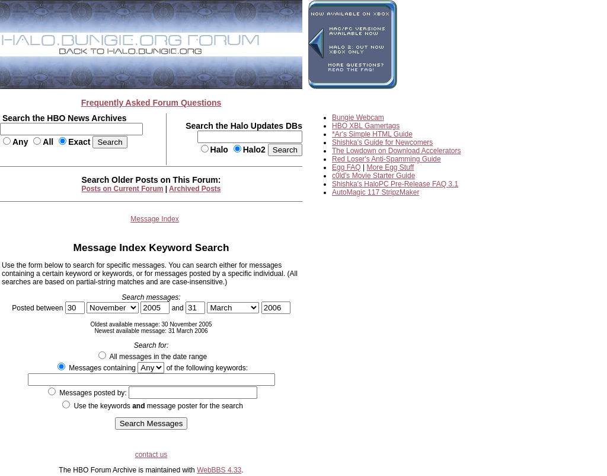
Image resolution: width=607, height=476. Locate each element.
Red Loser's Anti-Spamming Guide (386, 159)
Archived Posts (195, 189)
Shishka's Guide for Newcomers (382, 142)
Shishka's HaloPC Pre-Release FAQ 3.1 (395, 184)
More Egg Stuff (390, 167)
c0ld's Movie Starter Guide (373, 176)
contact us (151, 454)
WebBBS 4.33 (219, 470)
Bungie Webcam (358, 117)
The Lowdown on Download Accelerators (396, 151)
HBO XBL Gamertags (366, 126)
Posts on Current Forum (123, 189)
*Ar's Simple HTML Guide (372, 134)
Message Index (154, 219)
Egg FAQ (346, 167)
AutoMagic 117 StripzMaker (375, 192)
